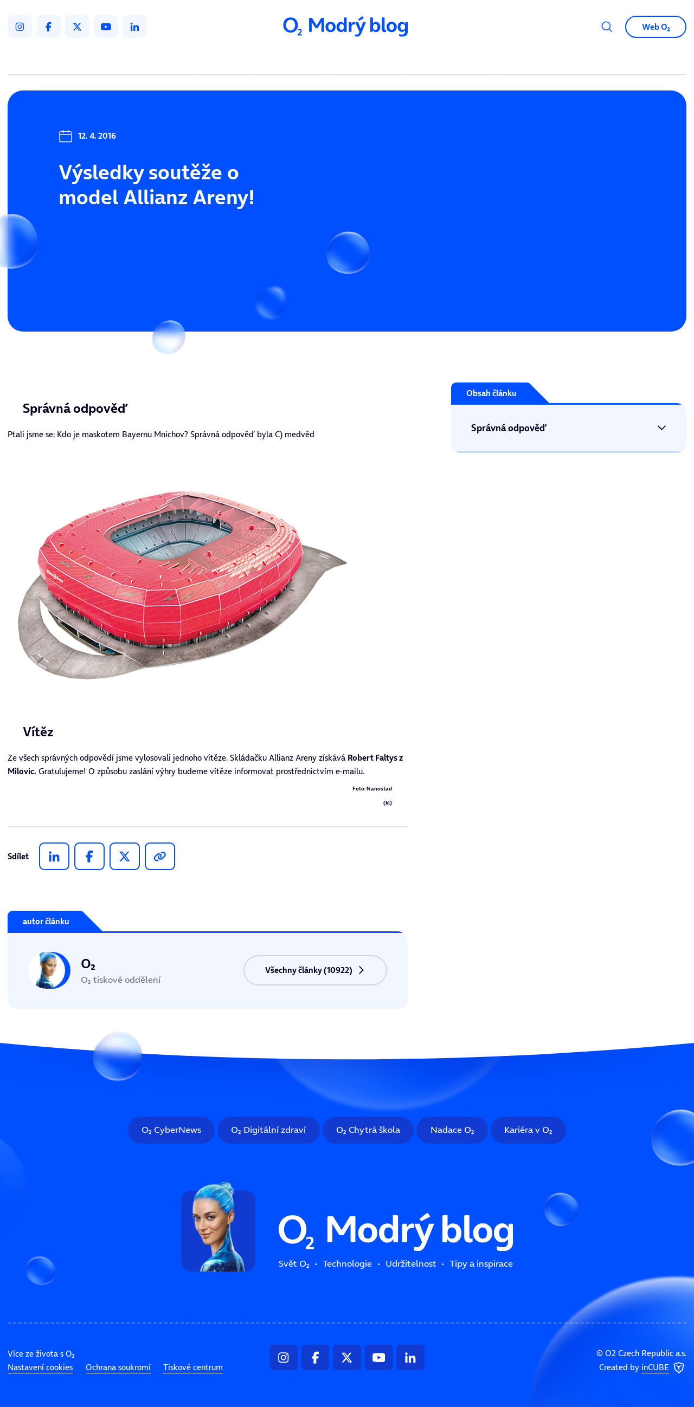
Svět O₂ (226, 59)
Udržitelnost (368, 59)
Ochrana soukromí (118, 1367)
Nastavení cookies (40, 1367)
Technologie (292, 59)
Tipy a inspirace (451, 59)
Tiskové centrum (193, 1367)
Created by (642, 1368)
